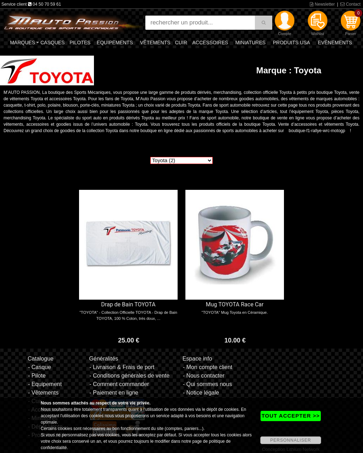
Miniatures (250, 42)
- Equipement (45, 384)
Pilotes (79, 42)
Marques (22, 42)
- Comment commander (119, 384)
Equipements (115, 42)
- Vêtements (43, 393)
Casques (52, 42)
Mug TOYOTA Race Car (235, 304)
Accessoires (210, 42)
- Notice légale (201, 393)
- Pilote (37, 376)
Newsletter (322, 4)
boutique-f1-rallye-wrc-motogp (317, 130)
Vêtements (155, 42)
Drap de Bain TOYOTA (128, 304)
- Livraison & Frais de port (121, 367)
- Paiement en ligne (113, 393)
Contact (350, 4)
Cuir (181, 42)
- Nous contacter (203, 376)
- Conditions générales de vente (129, 376)
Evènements (335, 42)
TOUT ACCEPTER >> (291, 416)
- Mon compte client (208, 367)
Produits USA (291, 42)
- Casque (39, 367)
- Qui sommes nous (207, 384)
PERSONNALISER (290, 440)
